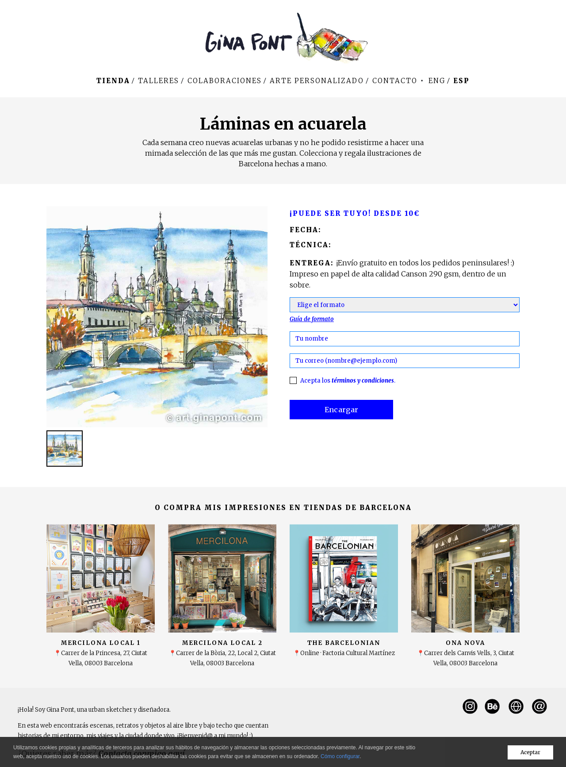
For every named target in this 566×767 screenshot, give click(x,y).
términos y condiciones (363, 380)
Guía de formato (312, 319)
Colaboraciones (224, 81)
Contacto (394, 81)
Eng (436, 81)
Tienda (113, 81)
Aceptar (530, 752)
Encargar (342, 409)
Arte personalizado (317, 81)
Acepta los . (347, 380)
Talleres (158, 81)
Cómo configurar (340, 756)
